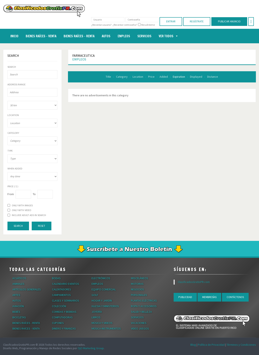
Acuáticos (19, 278)
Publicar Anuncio (229, 21)
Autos (16, 300)
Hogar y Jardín (102, 300)
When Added (14, 168)
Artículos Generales (26, 289)
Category (122, 76)
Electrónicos (101, 278)
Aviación (18, 306)
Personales (139, 295)
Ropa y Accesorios (144, 306)
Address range (16, 84)
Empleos (79, 59)
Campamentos (61, 295)
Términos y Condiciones (241, 345)
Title (109, 76)
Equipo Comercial (104, 289)
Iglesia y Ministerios (105, 306)
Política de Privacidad (211, 345)
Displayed (196, 76)
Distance (212, 76)
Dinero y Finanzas (64, 328)
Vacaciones (138, 323)
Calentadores (61, 289)
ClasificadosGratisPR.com (194, 282)
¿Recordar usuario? (101, 24)
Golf (95, 295)
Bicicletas (19, 317)
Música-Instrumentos (106, 328)
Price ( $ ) (12, 186)
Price (151, 76)
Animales (18, 284)
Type (10, 150)
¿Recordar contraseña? (125, 24)
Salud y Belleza (141, 312)
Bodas (56, 278)
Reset (41, 226)
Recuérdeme (148, 25)
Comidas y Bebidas (64, 312)
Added (164, 76)
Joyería (97, 312)
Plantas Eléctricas (144, 300)
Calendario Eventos (65, 284)
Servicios (137, 317)
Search (11, 66)
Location (138, 76)
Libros (96, 317)
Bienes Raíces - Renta (26, 323)
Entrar (170, 21)
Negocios (137, 289)
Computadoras (62, 317)
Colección (59, 306)
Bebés (16, 312)
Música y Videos (102, 323)
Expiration (179, 76)
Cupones (58, 323)
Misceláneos (139, 278)
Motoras (137, 284)
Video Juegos (140, 328)
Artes (16, 295)
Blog (193, 345)
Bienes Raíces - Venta (26, 328)
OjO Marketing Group (91, 348)
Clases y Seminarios (65, 300)
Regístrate (197, 21)
